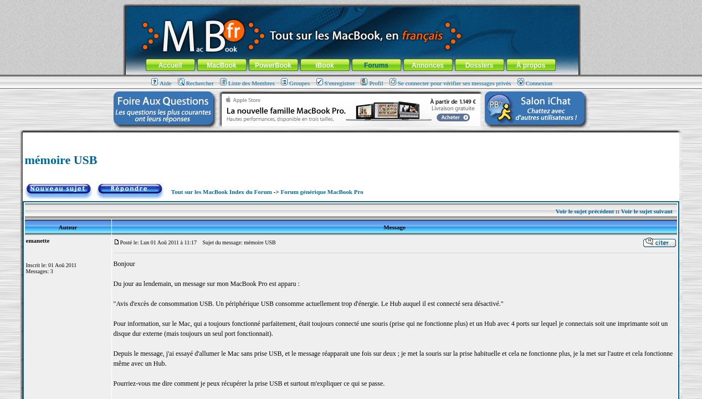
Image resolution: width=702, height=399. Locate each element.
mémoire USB (61, 160)
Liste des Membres (247, 83)
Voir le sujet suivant (647, 211)
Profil (372, 83)
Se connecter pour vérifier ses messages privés (450, 83)
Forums (376, 65)
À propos (531, 65)
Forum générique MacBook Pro (321, 191)
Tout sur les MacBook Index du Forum (221, 191)
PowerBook (273, 65)
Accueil (170, 65)
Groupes (295, 83)
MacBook (221, 65)
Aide (161, 83)
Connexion (534, 83)
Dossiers (479, 65)
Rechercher (196, 83)
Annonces (428, 65)
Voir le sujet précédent (585, 211)
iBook (324, 65)
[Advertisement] (351, 136)
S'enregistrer (335, 83)
